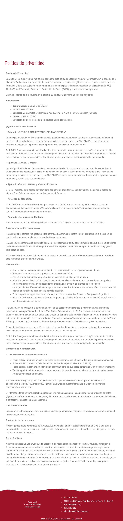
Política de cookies (32, 507)
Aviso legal (32, 502)
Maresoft (78, 519)
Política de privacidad (32, 504)
